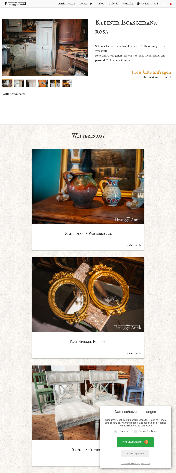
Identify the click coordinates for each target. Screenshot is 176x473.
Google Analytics (145, 430)
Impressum (145, 462)
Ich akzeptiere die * (85, 387)
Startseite (55, 443)
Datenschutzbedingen (97, 387)
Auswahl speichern (135, 452)
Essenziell (121, 430)
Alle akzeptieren (135, 440)
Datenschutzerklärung (130, 462)
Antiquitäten (71, 443)
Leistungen (88, 443)
